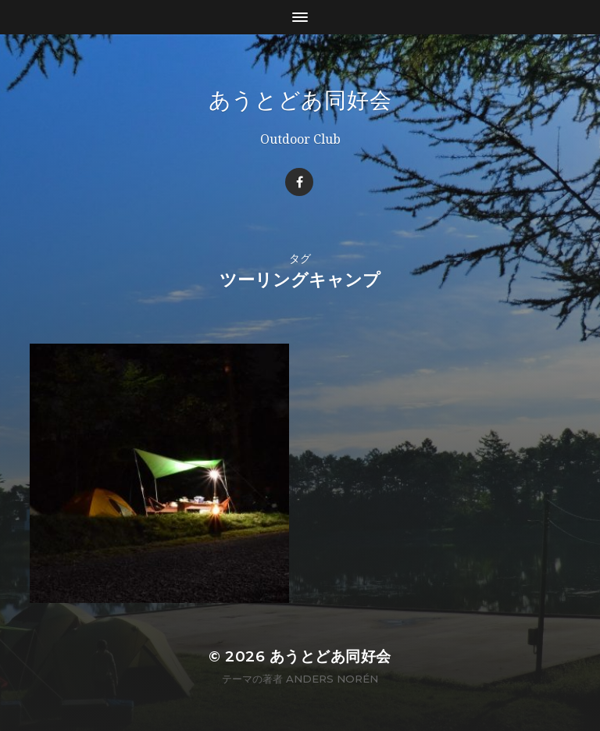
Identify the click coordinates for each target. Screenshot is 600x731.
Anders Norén (332, 678)
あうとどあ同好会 (300, 100)
